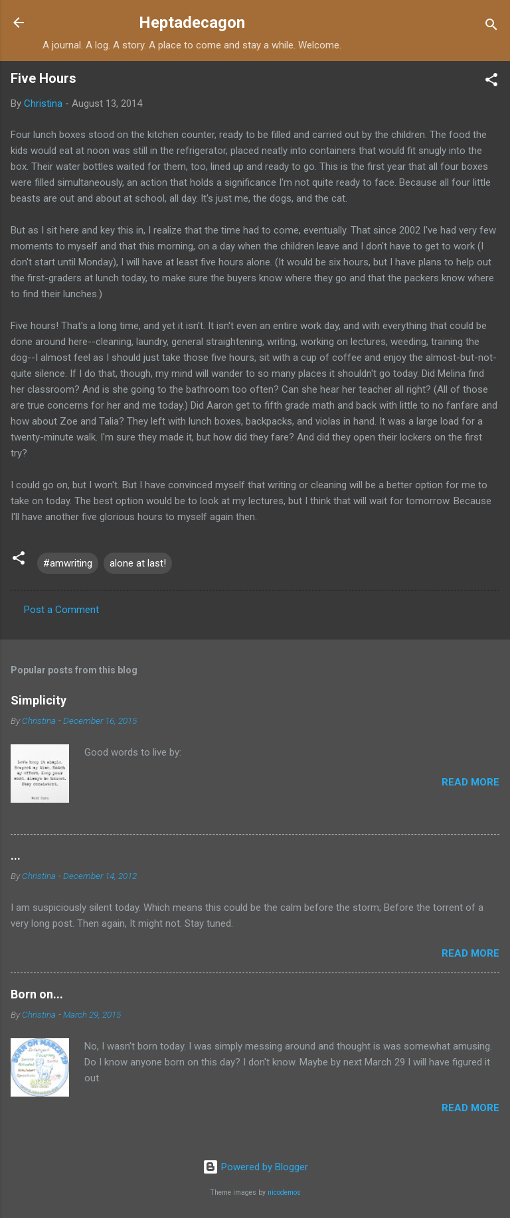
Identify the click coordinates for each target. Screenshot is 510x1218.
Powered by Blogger (255, 1167)
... (16, 855)
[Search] (491, 27)
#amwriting (67, 563)
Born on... (37, 994)
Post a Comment (61, 610)
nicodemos (284, 1192)
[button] (491, 82)
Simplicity (38, 700)
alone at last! (138, 563)
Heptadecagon (192, 22)
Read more (470, 782)
